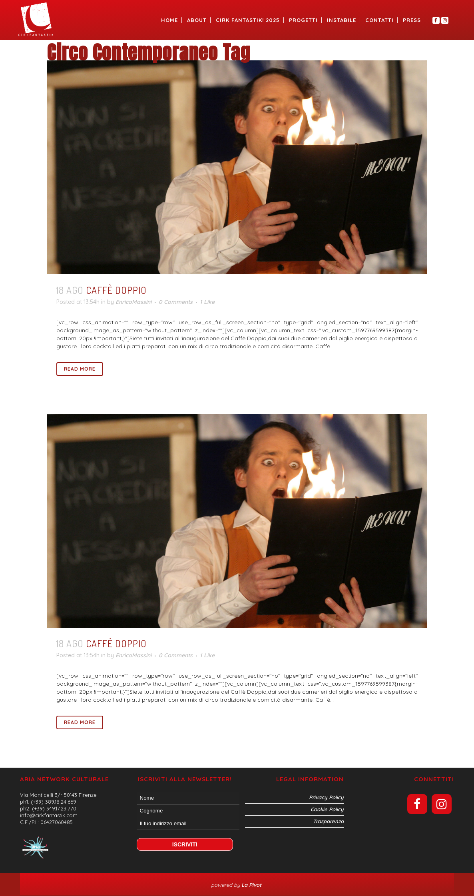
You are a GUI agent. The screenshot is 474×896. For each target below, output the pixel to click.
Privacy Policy (326, 797)
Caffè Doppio (116, 290)
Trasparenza (328, 821)
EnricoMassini (133, 301)
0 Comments (176, 301)
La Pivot (252, 885)
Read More (80, 369)
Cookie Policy (327, 809)
